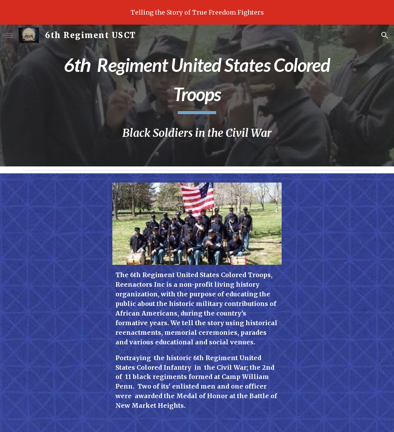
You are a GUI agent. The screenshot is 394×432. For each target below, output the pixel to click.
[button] (9, 35)
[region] (197, 12)
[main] (197, 82)
